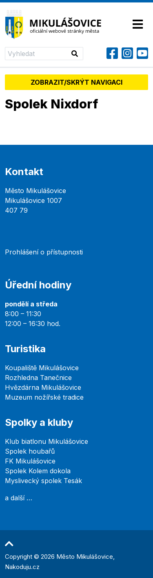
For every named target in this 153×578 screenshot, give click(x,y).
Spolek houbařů (30, 451)
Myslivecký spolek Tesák (43, 481)
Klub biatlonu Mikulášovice (46, 441)
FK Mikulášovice (30, 461)
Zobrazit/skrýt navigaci (76, 82)
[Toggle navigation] (137, 25)
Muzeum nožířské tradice (44, 397)
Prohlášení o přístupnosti (44, 252)
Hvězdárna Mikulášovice (43, 387)
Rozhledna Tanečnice (38, 377)
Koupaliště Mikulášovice (42, 368)
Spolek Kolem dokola (38, 471)
